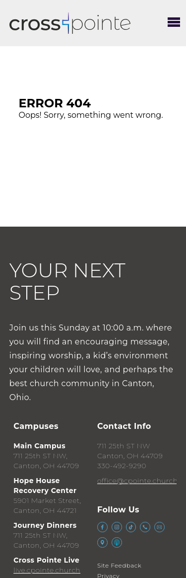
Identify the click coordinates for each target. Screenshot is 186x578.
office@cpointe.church (137, 480)
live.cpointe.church (46, 570)
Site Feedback (119, 565)
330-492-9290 (121, 465)
